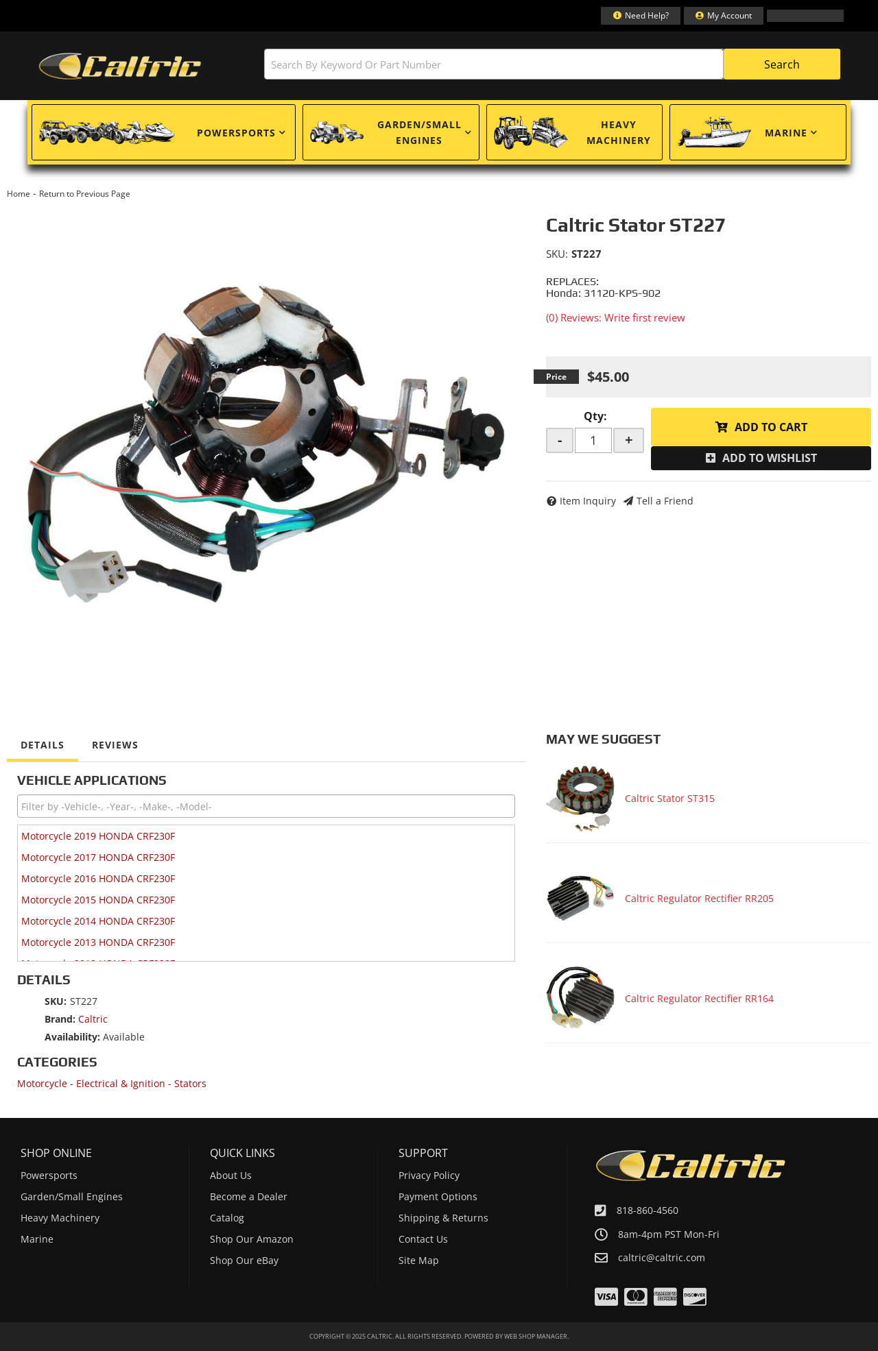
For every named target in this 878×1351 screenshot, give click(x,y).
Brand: (60, 1018)
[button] (552, 64)
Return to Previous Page (84, 193)
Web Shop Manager (535, 1336)
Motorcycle (42, 1083)
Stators (190, 1083)
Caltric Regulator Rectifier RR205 (699, 898)
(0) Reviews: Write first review (615, 317)
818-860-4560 (647, 1210)
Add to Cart (771, 427)
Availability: (72, 1036)
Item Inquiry (588, 500)
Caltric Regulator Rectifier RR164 (699, 998)
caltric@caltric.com (661, 1258)
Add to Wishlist (769, 457)
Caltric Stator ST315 (670, 798)
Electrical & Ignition (120, 1083)
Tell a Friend (665, 500)
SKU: (557, 253)
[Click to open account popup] (723, 16)
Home (18, 193)
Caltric (93, 1018)
